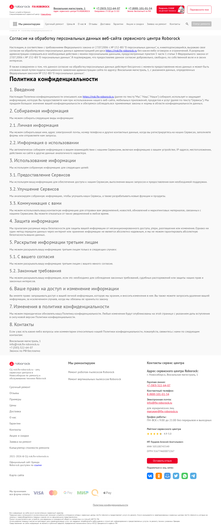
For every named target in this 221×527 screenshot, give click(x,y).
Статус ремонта (201, 23)
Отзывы (93, 24)
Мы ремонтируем (26, 24)
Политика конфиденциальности (110, 504)
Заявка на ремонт (157, 24)
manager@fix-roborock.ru (162, 411)
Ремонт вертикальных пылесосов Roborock (94, 379)
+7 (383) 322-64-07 (108, 8)
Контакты (175, 24)
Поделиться (150, 476)
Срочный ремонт (54, 24)
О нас (82, 24)
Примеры (15, 399)
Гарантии (118, 24)
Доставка (105, 24)
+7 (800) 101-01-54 (140, 8)
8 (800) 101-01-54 (158, 394)
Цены (71, 24)
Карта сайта (16, 475)
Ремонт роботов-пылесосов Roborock (91, 372)
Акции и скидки (135, 24)
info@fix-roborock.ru (159, 402)
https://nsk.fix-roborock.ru (121, 50)
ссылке (38, 465)
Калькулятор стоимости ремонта (29, 447)
